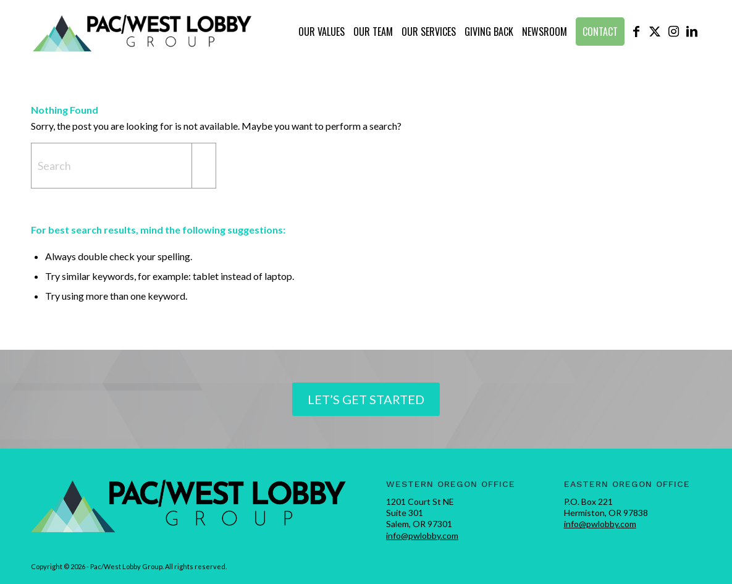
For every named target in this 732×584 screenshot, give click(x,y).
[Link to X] (655, 31)
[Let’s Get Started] (366, 399)
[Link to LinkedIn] (692, 31)
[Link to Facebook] (636, 31)
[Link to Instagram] (673, 31)
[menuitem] (321, 31)
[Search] (123, 165)
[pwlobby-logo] (143, 31)
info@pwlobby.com (422, 535)
